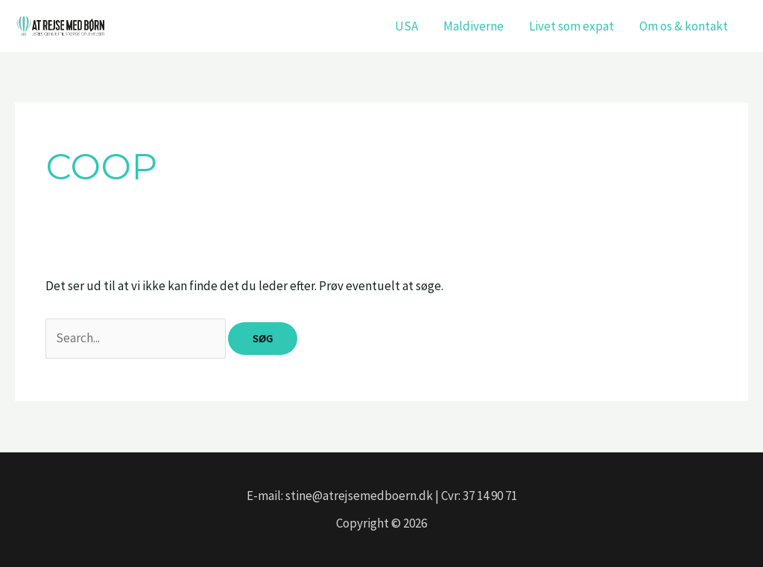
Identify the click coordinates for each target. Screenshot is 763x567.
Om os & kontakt (683, 26)
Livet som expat (571, 26)
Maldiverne (473, 26)
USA (406, 26)
